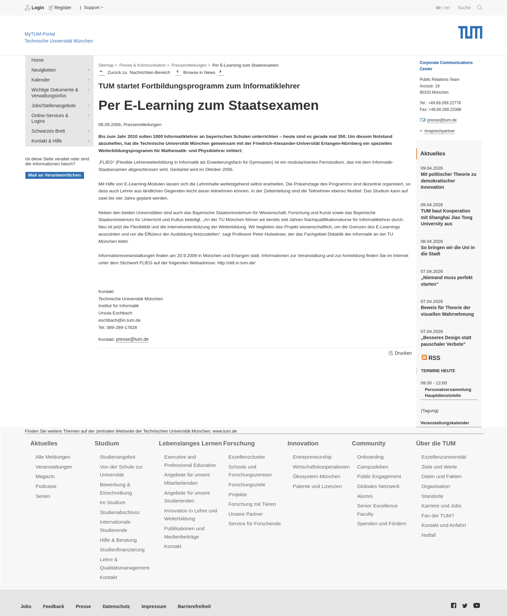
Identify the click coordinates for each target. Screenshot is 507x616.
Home (37, 59)
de (439, 7)
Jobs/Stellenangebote (87, 104)
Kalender (87, 79)
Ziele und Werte (438, 462)
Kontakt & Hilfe (87, 132)
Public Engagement (378, 472)
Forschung (238, 439)
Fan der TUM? (437, 510)
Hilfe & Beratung (118, 534)
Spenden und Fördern (381, 510)
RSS (431, 354)
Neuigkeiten (87, 69)
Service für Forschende (254, 518)
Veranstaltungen (53, 462)
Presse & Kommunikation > (143, 64)
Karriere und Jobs (440, 500)
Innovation (303, 439)
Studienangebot (117, 453)
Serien (43, 491)
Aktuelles (43, 439)
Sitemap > (108, 64)
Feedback (52, 599)
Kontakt (108, 570)
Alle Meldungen (53, 453)
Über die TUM (435, 439)
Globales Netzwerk (378, 481)
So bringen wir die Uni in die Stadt (447, 249)
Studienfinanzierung (121, 543)
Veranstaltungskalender (444, 419)
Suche (470, 7)
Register (60, 7)
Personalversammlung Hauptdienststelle (447, 389)
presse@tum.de (132, 338)
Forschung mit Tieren (252, 499)
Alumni (364, 491)
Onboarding (370, 453)
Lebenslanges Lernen (189, 439)
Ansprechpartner (439, 130)
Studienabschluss (119, 507)
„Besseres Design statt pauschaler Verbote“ (445, 338)
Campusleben (372, 462)
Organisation (435, 481)
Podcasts (46, 481)
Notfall (428, 529)
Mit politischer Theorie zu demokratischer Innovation (448, 180)
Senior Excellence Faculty (385, 500)
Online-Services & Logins (87, 113)
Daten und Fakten (441, 472)
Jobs (26, 599)
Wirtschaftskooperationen (321, 462)
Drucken (400, 352)
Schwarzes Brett (87, 123)
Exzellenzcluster (246, 453)
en (447, 7)
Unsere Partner (245, 508)
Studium (106, 439)
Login (35, 7)
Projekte (238, 489)
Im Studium (112, 497)
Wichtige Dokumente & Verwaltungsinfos (87, 88)
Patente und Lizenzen (317, 481)
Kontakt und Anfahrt (443, 520)
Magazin (45, 472)
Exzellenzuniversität (443, 453)
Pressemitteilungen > (189, 64)
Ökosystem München (316, 472)
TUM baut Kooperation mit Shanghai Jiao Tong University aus (449, 216)
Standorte (432, 491)
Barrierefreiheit (190, 599)
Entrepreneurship (312, 453)
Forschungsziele (247, 480)
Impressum (150, 599)
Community (368, 439)
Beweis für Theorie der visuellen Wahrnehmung (446, 308)
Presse (81, 599)
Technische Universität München (470, 30)
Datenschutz (113, 599)
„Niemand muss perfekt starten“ (446, 278)
